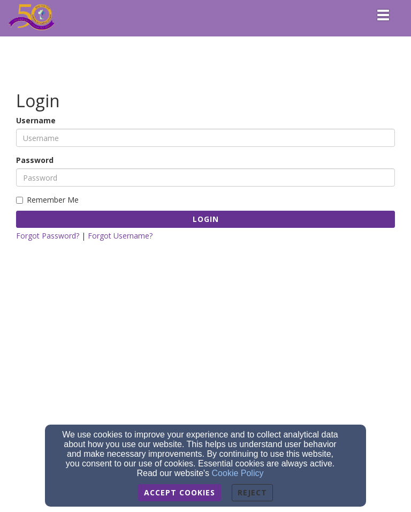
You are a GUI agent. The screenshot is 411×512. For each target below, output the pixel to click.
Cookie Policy (238, 473)
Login (206, 219)
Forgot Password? (47, 236)
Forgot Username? (120, 236)
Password (35, 160)
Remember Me (47, 200)
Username (36, 120)
